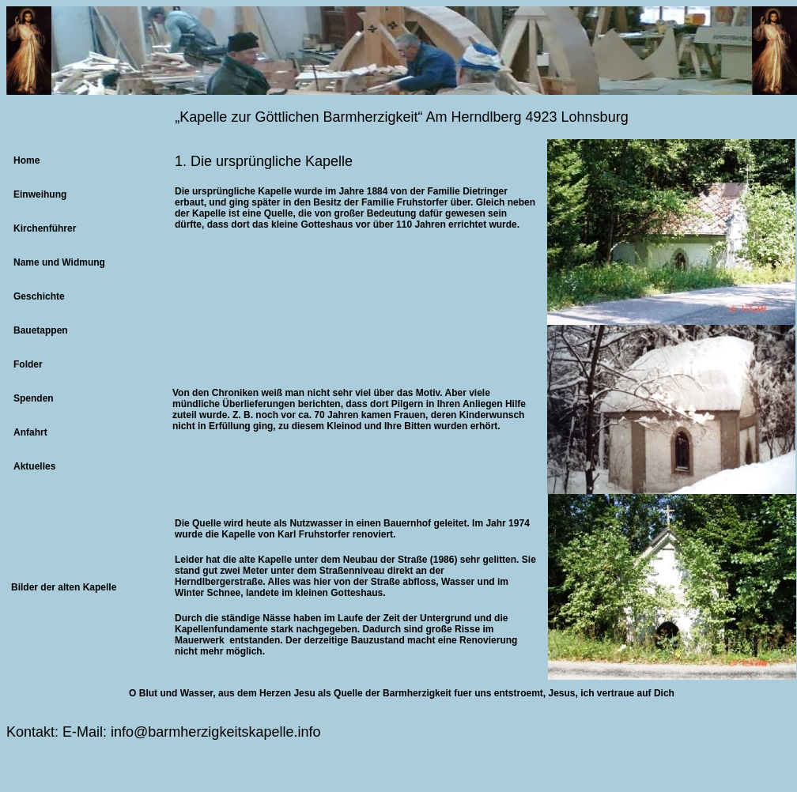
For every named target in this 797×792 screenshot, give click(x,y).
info (308, 732)
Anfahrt (30, 432)
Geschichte (39, 296)
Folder (28, 364)
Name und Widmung (59, 262)
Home (26, 160)
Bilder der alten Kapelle (63, 587)
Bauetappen (40, 330)
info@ (129, 732)
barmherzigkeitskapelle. (222, 732)
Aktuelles (34, 466)
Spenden (33, 398)
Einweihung (39, 194)
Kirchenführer (44, 228)
